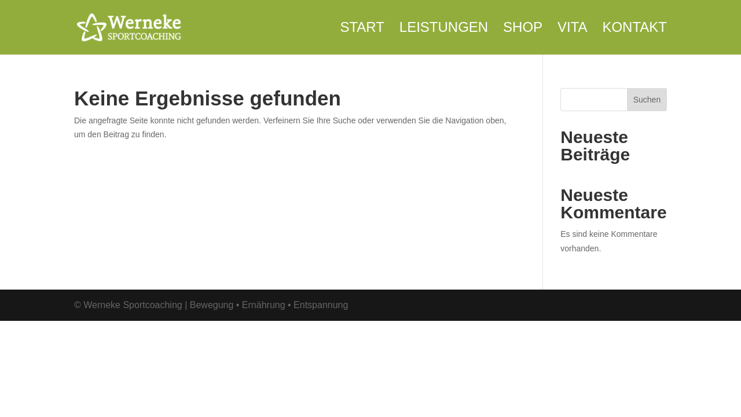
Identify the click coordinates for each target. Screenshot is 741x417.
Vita (572, 29)
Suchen (647, 99)
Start (362, 29)
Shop (522, 29)
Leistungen (443, 29)
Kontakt (634, 29)
